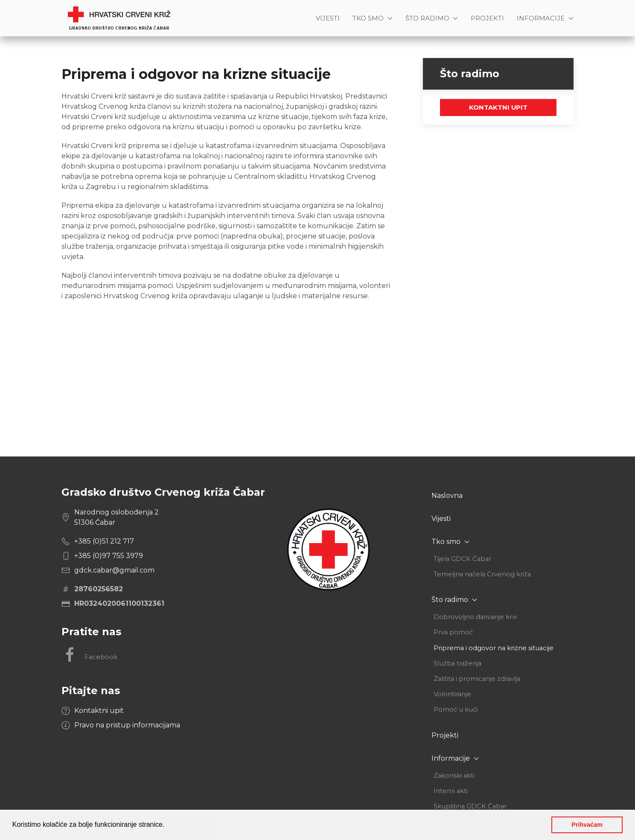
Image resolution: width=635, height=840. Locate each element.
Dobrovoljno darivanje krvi (475, 617)
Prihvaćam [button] (587, 824)
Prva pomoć (453, 632)
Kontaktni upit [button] (99, 710)
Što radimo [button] (431, 18)
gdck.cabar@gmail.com (114, 570)
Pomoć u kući (456, 709)
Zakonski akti (454, 775)
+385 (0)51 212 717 (104, 541)
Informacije (455, 758)
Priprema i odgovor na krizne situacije (493, 648)
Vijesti (328, 18)
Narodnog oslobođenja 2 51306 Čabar (116, 517)
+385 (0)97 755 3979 (108, 556)
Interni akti (451, 791)
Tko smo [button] (372, 18)
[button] (167, 825)
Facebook (89, 654)
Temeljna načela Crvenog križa (482, 574)
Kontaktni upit (498, 107)
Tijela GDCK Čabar (462, 559)
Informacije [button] (545, 18)
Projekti (487, 18)
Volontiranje (452, 694)
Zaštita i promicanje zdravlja (477, 679)
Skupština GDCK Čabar (470, 806)
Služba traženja (457, 663)
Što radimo (454, 600)
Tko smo (450, 542)
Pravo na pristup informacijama (127, 725)
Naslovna (447, 495)
